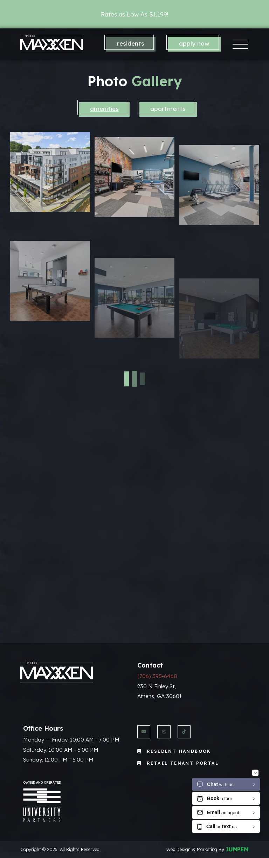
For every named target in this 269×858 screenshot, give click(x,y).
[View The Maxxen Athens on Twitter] (184, 731)
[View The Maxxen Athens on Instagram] (163, 731)
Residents (130, 43)
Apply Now (194, 43)
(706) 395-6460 (157, 676)
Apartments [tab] (168, 108)
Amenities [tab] (104, 108)
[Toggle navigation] (240, 44)
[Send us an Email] (143, 731)
